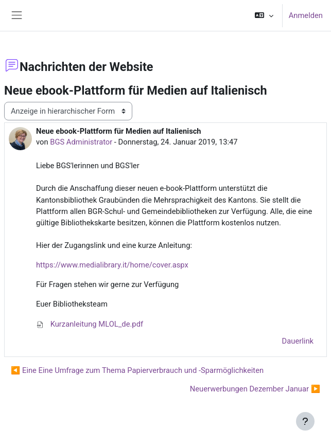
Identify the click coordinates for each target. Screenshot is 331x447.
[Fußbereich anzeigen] (305, 421)
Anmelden (306, 15)
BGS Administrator (81, 142)
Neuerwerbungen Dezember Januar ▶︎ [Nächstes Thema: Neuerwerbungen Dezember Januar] (255, 389)
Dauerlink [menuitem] (297, 341)
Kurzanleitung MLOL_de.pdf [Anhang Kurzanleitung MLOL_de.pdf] (89, 324)
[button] (264, 15)
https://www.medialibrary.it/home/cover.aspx (112, 265)
